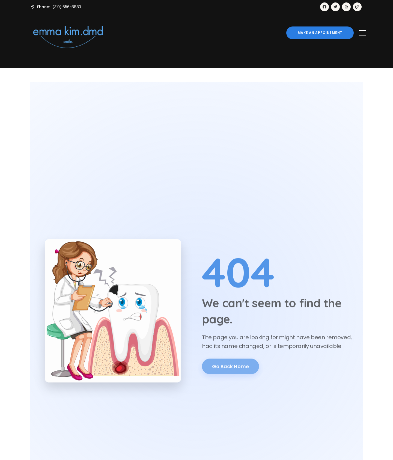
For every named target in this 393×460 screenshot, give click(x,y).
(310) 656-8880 (66, 7)
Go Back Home (230, 368)
